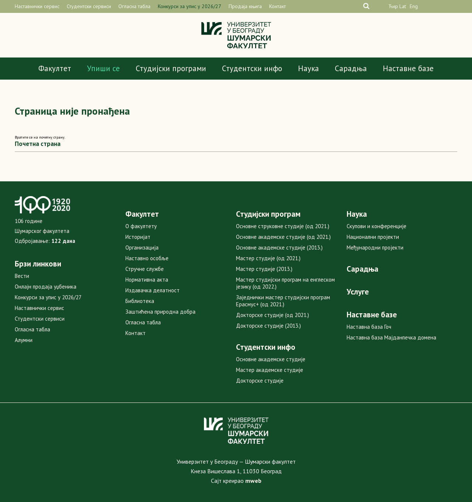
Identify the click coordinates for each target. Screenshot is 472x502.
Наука (308, 68)
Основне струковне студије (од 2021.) (282, 226)
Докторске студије (260, 380)
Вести (22, 275)
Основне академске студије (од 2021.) (283, 236)
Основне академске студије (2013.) (279, 247)
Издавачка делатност (152, 290)
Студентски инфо (252, 68)
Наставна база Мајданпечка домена (391, 337)
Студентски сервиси (89, 6)
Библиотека (139, 300)
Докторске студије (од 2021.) (272, 314)
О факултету (141, 226)
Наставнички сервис (37, 6)
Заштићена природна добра (160, 311)
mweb (253, 480)
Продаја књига (245, 6)
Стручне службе (144, 268)
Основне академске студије (270, 359)
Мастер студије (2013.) (264, 268)
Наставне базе (408, 68)
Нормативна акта (146, 279)
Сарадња (351, 68)
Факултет (54, 68)
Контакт (277, 6)
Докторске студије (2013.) (268, 325)
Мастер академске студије (269, 369)
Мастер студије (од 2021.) (268, 258)
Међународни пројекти (375, 247)
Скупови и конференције (376, 226)
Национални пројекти (373, 236)
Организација (142, 247)
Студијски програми (171, 68)
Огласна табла (134, 6)
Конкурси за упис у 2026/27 (189, 6)
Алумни (23, 340)
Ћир (393, 6)
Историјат (137, 236)
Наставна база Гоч (369, 326)
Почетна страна (37, 144)
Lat (402, 6)
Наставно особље (147, 258)
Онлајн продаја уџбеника (45, 286)
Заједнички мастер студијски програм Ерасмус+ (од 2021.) (283, 301)
